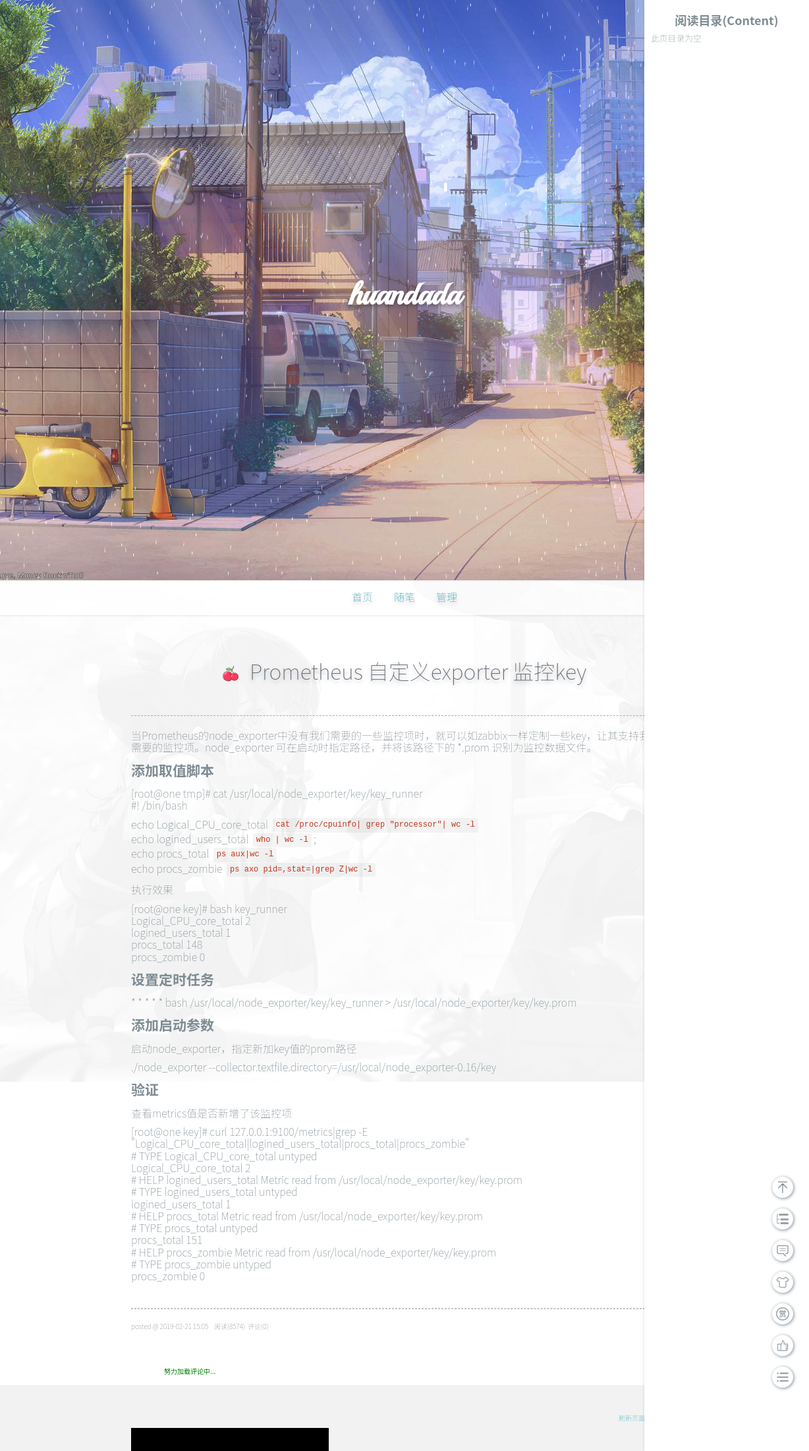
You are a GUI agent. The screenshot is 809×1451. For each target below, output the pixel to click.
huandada (404, 294)
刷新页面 (632, 1418)
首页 (362, 597)
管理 (446, 597)
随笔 (404, 597)
